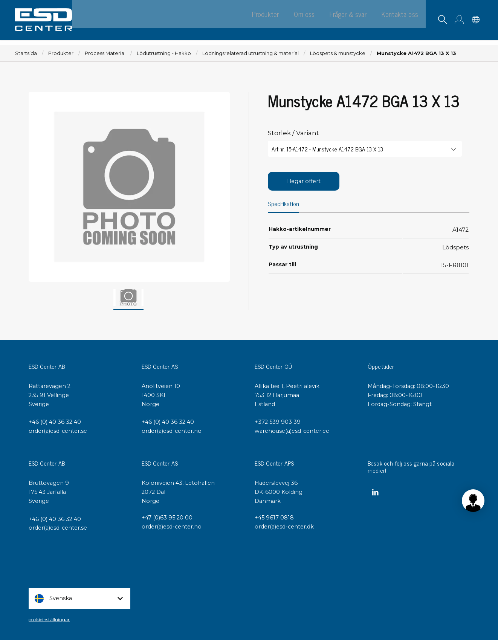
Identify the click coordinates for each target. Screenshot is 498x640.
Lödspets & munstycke (337, 53)
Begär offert (304, 181)
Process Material (105, 53)
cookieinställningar (49, 619)
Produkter (60, 53)
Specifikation (283, 204)
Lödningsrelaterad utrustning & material (250, 53)
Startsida (26, 53)
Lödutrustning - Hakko (164, 53)
